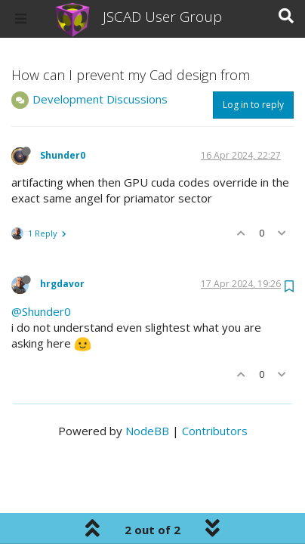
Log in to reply (253, 104)
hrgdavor (62, 283)
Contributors (215, 430)
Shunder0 (62, 155)
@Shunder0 (41, 311)
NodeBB (147, 430)
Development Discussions (100, 99)
